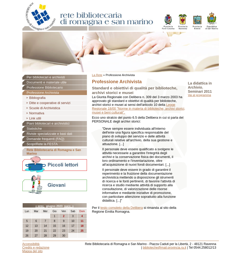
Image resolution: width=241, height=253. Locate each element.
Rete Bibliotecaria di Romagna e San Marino (54, 151)
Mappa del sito (32, 251)
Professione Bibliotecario (45, 87)
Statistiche (34, 128)
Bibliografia (37, 98)
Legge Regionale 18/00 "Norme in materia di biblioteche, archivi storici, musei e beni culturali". (138, 108)
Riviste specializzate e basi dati (49, 134)
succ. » (69, 206)
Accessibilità (31, 244)
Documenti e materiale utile (47, 82)
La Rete (97, 75)
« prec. (39, 206)
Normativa (36, 113)
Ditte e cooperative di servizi (49, 103)
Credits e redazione (35, 247)
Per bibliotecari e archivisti (46, 77)
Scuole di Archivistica (44, 108)
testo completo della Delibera (121, 208)
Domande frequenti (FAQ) (46, 139)
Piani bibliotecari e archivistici (48, 123)
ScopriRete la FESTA (42, 144)
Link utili (35, 118)
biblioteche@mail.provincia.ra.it (164, 247)
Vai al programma (199, 95)
